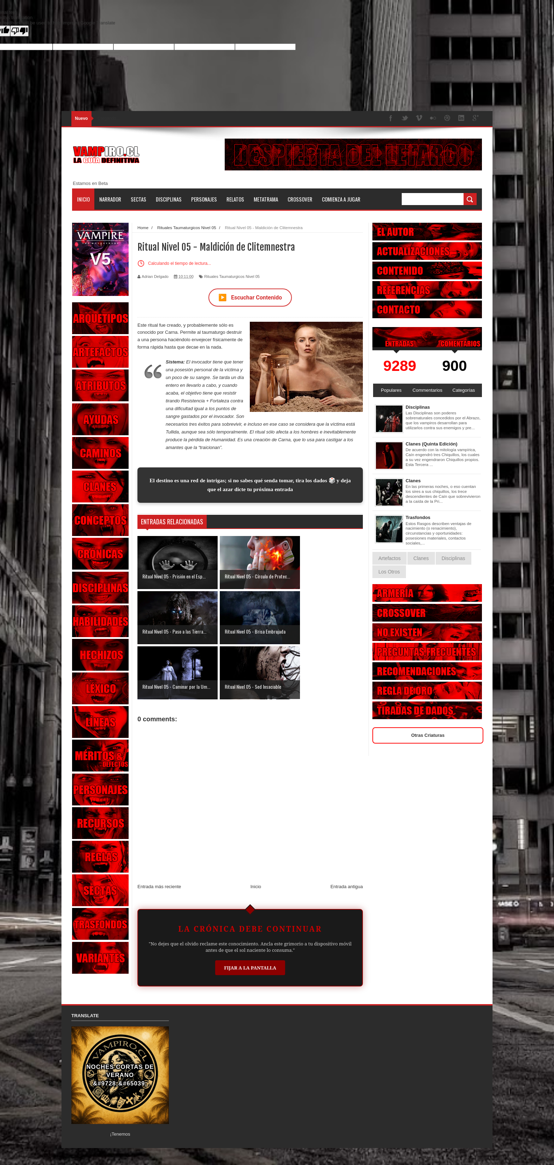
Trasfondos (418, 517)
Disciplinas (169, 199)
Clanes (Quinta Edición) (432, 444)
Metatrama (266, 199)
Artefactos (389, 558)
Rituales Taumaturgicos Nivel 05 (232, 276)
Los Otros (389, 572)
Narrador (110, 199)
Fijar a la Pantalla (250, 912)
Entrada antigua (346, 831)
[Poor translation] (19, 30)
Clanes (413, 480)
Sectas (138, 199)
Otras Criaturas (428, 735)
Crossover (300, 199)
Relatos (235, 199)
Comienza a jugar (341, 199)
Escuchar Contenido (250, 297)
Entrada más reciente (159, 831)
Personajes (204, 199)
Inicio (83, 199)
